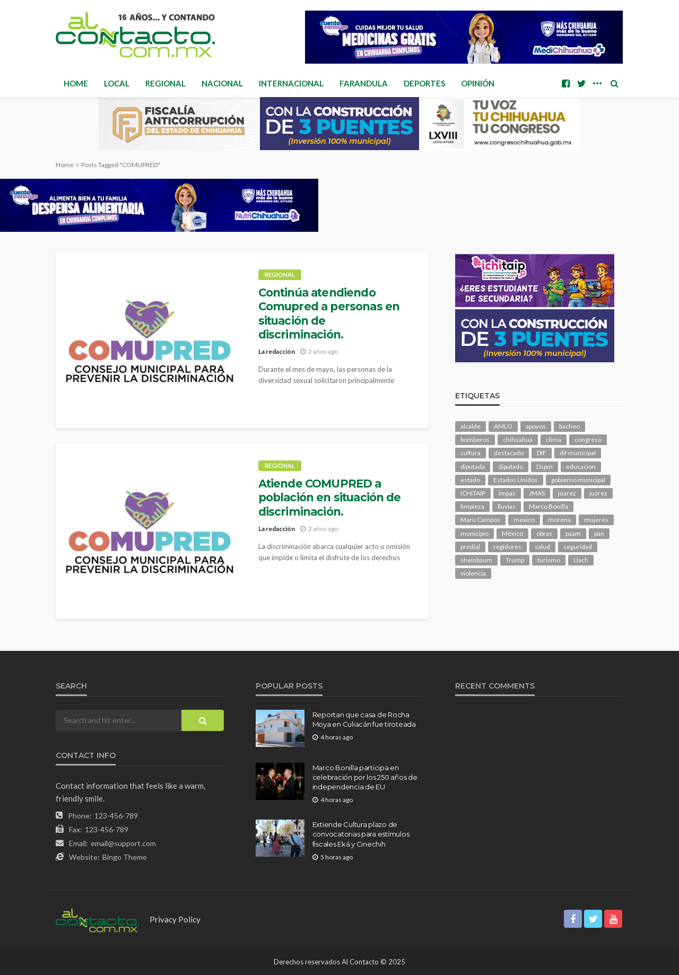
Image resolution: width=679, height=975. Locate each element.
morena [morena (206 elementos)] (559, 520)
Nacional (222, 83)
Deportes (424, 83)
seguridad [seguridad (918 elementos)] (577, 547)
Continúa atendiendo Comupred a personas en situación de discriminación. (329, 313)
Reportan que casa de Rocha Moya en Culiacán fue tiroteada (364, 719)
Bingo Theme (124, 856)
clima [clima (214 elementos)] (553, 439)
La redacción (276, 351)
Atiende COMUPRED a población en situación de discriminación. (329, 497)
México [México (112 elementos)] (512, 533)
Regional (165, 83)
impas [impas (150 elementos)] (507, 493)
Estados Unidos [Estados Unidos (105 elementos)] (515, 480)
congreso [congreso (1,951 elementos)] (588, 439)
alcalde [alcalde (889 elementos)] (470, 426)
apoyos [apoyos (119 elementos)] (536, 426)
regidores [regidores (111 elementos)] (507, 547)
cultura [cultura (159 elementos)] (470, 453)
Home (76, 83)
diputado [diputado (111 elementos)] (510, 467)
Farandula (364, 83)
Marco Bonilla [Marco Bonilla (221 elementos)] (548, 506)
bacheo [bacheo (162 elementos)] (569, 426)
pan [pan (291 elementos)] (599, 533)
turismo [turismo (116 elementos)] (548, 560)
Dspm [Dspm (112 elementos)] (544, 467)
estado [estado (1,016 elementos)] (470, 480)
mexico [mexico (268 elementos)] (524, 520)
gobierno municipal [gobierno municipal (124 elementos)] (578, 480)
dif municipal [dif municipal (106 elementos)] (578, 453)
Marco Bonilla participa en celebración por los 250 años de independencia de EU (364, 777)
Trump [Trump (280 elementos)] (515, 560)
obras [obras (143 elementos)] (544, 533)
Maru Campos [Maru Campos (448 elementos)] (480, 520)
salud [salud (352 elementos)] (542, 547)
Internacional (291, 83)
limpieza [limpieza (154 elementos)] (472, 506)
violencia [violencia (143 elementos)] (473, 573)
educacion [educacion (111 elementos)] (581, 467)
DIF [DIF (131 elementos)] (541, 453)
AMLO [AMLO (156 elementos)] (503, 426)
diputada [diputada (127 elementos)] (472, 467)
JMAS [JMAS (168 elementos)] (537, 493)
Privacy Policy (175, 919)
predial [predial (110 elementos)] (470, 547)
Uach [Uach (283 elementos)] (580, 560)
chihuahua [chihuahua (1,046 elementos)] (518, 439)
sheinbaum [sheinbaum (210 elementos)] (476, 560)
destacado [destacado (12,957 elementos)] (509, 453)
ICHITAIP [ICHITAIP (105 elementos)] (472, 493)
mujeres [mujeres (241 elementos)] (596, 520)
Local (116, 83)
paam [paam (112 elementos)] (573, 533)
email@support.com (123, 843)
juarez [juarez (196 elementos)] (567, 493)
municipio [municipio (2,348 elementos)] (474, 533)
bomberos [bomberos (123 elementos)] (475, 439)
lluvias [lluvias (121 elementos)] (507, 506)
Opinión (477, 83)
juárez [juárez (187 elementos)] (598, 493)
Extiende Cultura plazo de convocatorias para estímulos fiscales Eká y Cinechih (361, 834)
